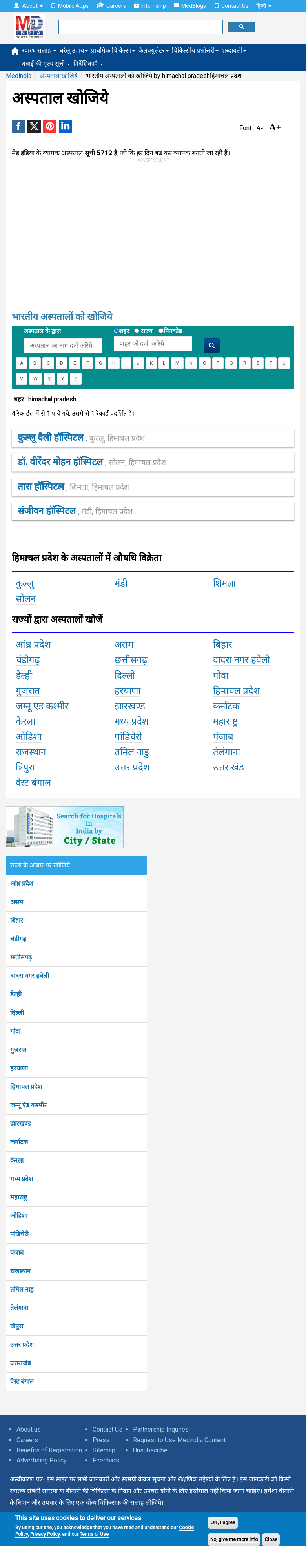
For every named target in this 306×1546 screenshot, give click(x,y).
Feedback (106, 1460)
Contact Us (231, 6)
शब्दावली (234, 50)
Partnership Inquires (161, 1429)
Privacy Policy (45, 1534)
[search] (139, 27)
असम (16, 902)
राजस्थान (20, 1271)
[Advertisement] (130, 228)
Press (101, 1440)
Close (270, 1539)
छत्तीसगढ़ (21, 957)
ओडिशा (18, 1215)
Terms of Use (94, 1534)
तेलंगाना (19, 1308)
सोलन (26, 598)
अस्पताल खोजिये (59, 76)
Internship (150, 6)
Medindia (18, 76)
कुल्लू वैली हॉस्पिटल (81, 437)
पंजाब (17, 1252)
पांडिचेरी (19, 1234)
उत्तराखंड (20, 1363)
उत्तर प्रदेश (22, 1344)
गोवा (15, 1031)
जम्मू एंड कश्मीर (28, 1105)
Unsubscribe (150, 1450)
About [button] (28, 6)
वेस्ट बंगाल (22, 1381)
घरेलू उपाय (74, 50)
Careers (111, 5)
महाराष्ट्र (18, 1197)
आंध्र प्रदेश (21, 883)
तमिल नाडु (22, 1289)
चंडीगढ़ (18, 939)
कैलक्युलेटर (153, 50)
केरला (17, 1160)
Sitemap (104, 1450)
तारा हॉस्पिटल (73, 486)
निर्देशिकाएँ (88, 63)
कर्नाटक (19, 1142)
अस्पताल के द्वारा (42, 331)
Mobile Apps (70, 6)
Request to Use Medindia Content (179, 1440)
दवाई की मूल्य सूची (46, 63)
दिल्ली (17, 1013)
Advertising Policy (41, 1460)
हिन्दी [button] (263, 6)
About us (28, 1429)
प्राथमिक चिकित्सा (113, 50)
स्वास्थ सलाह (39, 50)
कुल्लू (24, 583)
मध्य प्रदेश (21, 1179)
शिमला (224, 583)
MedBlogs (190, 6)
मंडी (121, 583)
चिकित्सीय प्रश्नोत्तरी (195, 50)
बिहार (16, 920)
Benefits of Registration (49, 1450)
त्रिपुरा (16, 1326)
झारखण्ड (20, 1123)
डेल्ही (16, 994)
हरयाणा (19, 1068)
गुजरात (18, 1050)
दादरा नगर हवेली (29, 975)
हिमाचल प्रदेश (26, 1086)
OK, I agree (222, 1522)
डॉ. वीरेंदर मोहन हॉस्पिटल (92, 461)
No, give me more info (234, 1539)
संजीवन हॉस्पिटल (75, 510)
